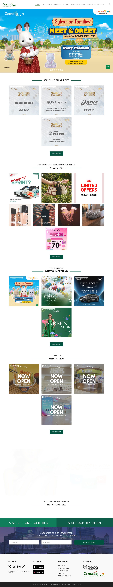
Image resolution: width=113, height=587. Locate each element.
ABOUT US (62, 565)
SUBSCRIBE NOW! (89, 542)
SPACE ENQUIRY (64, 568)
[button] (47, 4)
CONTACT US (63, 571)
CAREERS (61, 573)
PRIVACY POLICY (64, 576)
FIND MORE (56, 153)
